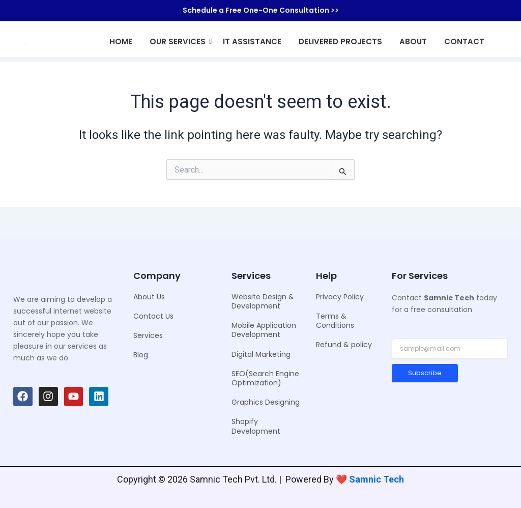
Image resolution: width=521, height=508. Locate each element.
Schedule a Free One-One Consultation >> (261, 10)
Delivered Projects (340, 41)
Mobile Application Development (263, 330)
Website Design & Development (262, 301)
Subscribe (425, 373)
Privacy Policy (340, 297)
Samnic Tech (376, 479)
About (413, 41)
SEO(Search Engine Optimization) (265, 378)
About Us (149, 297)
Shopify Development (255, 426)
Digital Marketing (261, 354)
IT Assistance (252, 41)
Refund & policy (344, 345)
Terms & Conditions (335, 320)
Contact (464, 41)
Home (120, 41)
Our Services (179, 41)
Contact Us (153, 316)
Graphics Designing (265, 402)
